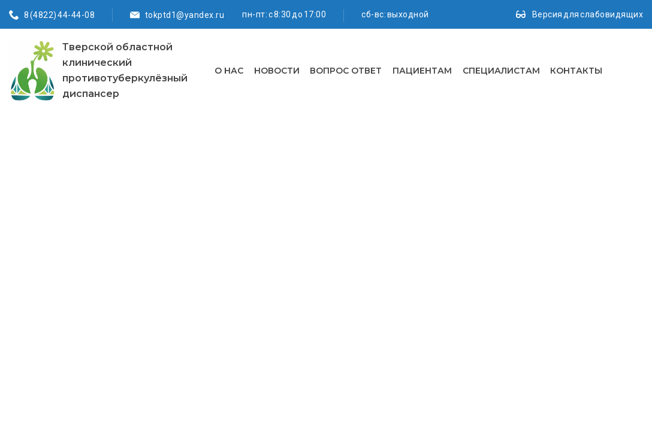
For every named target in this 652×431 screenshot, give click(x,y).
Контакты (576, 70)
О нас (229, 70)
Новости (277, 70)
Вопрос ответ (346, 70)
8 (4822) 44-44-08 (59, 15)
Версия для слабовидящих (588, 14)
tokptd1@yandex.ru (185, 15)
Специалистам (501, 70)
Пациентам (422, 70)
